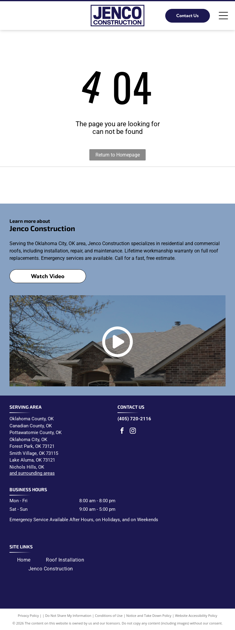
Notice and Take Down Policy (149, 615)
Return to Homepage (117, 155)
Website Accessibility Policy (196, 615)
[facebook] (122, 431)
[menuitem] (24, 559)
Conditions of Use (109, 615)
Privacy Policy (28, 615)
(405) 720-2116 (134, 419)
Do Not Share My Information (68, 615)
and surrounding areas (32, 473)
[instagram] (132, 431)
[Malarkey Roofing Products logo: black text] (117, 185)
